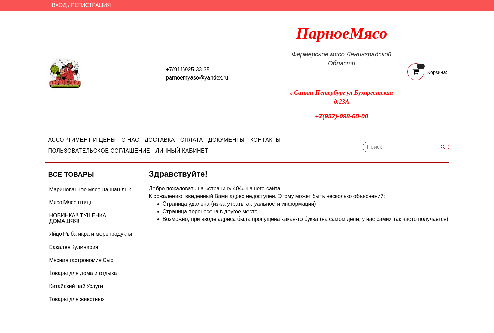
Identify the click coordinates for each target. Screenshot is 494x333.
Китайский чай (67, 286)
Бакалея (60, 247)
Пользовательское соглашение (99, 151)
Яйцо (55, 234)
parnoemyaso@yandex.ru (197, 78)
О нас (130, 140)
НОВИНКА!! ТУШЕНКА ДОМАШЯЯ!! (77, 218)
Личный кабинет (181, 151)
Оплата (191, 140)
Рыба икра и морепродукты (97, 234)
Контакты (265, 140)
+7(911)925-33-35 (188, 69)
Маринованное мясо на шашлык (90, 189)
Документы (226, 140)
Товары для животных (77, 299)
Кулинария (84, 247)
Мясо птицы (78, 202)
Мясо (55, 202)
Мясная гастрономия (75, 260)
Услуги (94, 286)
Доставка (160, 140)
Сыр (108, 260)
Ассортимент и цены (82, 140)
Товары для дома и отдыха (83, 273)
